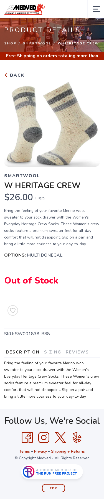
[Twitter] (60, 437)
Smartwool (37, 43)
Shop (10, 43)
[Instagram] (43, 437)
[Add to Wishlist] (12, 310)
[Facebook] (27, 437)
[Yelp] (77, 437)
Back (14, 75)
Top (53, 488)
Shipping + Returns (68, 451)
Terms (24, 451)
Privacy (40, 451)
